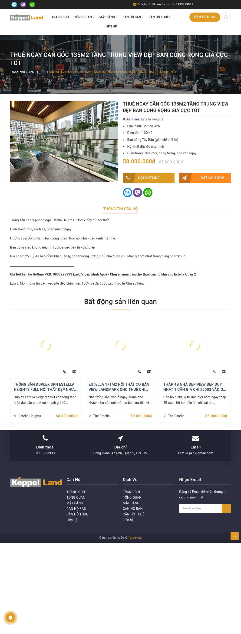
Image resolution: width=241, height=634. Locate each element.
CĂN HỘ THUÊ (160, 17)
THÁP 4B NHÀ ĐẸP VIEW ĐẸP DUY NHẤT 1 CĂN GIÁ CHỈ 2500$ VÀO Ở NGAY (193, 389)
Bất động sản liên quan (120, 301)
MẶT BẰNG (108, 17)
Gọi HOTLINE (141, 178)
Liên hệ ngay (205, 17)
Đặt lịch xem (201, 178)
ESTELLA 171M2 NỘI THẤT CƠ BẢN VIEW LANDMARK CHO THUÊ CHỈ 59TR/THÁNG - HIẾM (119, 389)
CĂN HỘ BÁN (132, 17)
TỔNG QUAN (84, 17)
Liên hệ (111, 26)
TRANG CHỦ (60, 17)
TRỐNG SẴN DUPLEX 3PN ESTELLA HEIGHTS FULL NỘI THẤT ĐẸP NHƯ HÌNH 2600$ (44, 389)
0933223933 (184, 4)
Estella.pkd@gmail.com (153, 4)
